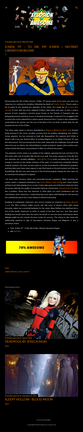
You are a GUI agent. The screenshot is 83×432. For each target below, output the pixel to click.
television (13, 272)
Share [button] (7, 268)
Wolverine (63, 188)
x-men (20, 272)
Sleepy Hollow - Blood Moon (29, 399)
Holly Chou (46, 159)
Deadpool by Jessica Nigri (26, 341)
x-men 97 (26, 272)
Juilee (39, 159)
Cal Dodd (72, 188)
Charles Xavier (59, 104)
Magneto (49, 130)
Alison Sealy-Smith (53, 182)
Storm (42, 182)
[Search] (76, 7)
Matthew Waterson (62, 130)
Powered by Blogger (41, 419)
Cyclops (71, 107)
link (15, 231)
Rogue (68, 202)
